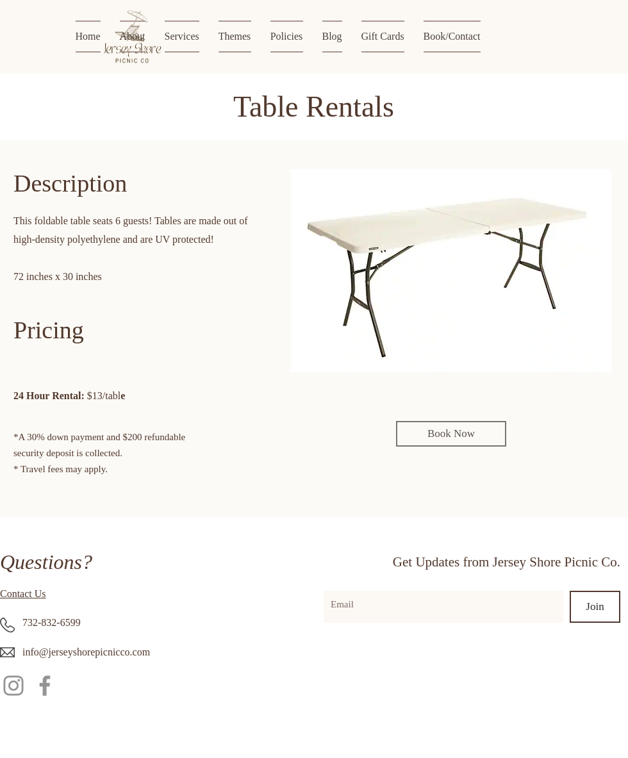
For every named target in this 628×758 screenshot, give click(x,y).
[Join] (595, 607)
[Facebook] (44, 685)
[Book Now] (451, 434)
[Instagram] (13, 685)
